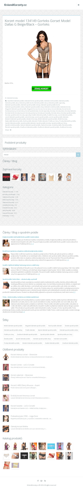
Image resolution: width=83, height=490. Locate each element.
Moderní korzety (31, 119)
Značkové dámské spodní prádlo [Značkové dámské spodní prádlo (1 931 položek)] (27, 334)
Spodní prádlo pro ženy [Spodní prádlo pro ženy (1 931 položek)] (65, 334)
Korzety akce (60, 111)
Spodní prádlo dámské (28, 123)
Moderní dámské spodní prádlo (15, 119)
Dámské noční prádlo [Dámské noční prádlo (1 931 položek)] (60, 339)
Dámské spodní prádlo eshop (30, 105)
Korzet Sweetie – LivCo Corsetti (23, 406)
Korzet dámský (56, 109)
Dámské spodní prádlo (12, 105)
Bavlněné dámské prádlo (16, 101)
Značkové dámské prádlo (28, 127)
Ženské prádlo (67, 125)
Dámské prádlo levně (26, 103)
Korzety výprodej (25, 115)
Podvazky (6, 216)
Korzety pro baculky (44, 113)
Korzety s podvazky (9, 194)
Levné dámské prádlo (65, 115)
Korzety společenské (12, 115)
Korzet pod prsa (10, 111)
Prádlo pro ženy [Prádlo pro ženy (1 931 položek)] (9, 334)
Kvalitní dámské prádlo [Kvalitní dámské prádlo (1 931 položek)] (52, 343)
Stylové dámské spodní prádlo (30, 125)
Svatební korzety (8, 205)
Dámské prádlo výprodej (57, 103)
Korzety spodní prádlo (68, 113)
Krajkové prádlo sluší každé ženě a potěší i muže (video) (21, 237)
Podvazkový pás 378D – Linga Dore (24, 416)
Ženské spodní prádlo (12, 127)
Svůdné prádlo (57, 125)
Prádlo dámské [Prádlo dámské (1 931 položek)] (30, 330)
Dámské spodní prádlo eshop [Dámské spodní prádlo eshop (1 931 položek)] (13, 330)
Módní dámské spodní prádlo (47, 119)
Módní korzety (62, 119)
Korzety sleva (55, 113)
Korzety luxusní (20, 113)
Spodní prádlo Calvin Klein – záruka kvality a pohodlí (20, 279)
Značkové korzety (66, 127)
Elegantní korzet (32, 109)
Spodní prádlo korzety (43, 123)
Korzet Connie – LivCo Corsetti (22, 365)
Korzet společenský (31, 111)
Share (8, 130)
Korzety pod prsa (31, 113)
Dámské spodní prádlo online (15, 107)
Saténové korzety (8, 197)
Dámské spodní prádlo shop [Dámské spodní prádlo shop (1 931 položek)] (42, 339)
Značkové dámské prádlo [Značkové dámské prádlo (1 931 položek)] (70, 343)
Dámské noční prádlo (51, 101)
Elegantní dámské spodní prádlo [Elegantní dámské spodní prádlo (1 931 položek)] (35, 326)
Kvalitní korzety (52, 115)
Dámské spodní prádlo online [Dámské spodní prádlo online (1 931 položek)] (69, 330)
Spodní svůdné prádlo (12, 125)
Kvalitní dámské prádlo (39, 115)
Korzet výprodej (44, 111)
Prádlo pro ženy (53, 121)
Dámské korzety (12, 98)
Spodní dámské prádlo (12, 123)
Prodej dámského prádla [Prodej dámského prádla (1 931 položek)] (11, 343)
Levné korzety (29, 117)
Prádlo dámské (43, 121)
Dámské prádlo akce (12, 103)
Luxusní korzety (8, 213)
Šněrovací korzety (8, 200)
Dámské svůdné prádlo (52, 107)
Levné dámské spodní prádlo (14, 117)
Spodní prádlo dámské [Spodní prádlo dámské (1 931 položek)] (47, 334)
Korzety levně (9, 113)
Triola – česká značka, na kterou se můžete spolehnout (21, 297)
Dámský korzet (65, 107)
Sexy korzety (7, 210)
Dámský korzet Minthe (19, 426)
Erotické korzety (8, 208)
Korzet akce (47, 109)
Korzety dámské (70, 111)
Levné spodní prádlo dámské (58, 117)
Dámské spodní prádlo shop (34, 107)
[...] (32, 244)
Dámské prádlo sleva (41, 103)
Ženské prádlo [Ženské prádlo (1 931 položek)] (8, 339)
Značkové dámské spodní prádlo (48, 127)
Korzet (40, 109)
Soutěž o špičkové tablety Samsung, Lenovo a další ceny (21, 265)
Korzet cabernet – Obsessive (22, 375)
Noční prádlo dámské (30, 121)
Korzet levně (66, 109)
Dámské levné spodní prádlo (34, 101)
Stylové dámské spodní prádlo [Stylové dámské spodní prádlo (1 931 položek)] (47, 330)
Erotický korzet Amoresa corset (23, 395)
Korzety (52, 111)
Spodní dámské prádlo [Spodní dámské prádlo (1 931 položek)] (23, 339)
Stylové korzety (46, 125)
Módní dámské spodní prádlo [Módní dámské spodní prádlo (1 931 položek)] (13, 326)
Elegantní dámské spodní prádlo (15, 109)
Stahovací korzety (8, 202)
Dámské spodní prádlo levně (50, 105)
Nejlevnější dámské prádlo (13, 121)
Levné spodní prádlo (41, 117)
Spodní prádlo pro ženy (59, 123)
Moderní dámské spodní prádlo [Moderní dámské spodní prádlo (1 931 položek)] (32, 343)
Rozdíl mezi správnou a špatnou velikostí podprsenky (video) (22, 251)
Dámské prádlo (64, 101)
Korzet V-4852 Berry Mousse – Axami (25, 385)
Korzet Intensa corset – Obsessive (24, 354)
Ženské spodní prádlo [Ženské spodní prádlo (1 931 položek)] (71, 326)
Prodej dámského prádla (67, 121)
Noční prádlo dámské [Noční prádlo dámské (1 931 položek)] (55, 326)
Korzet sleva (20, 111)
